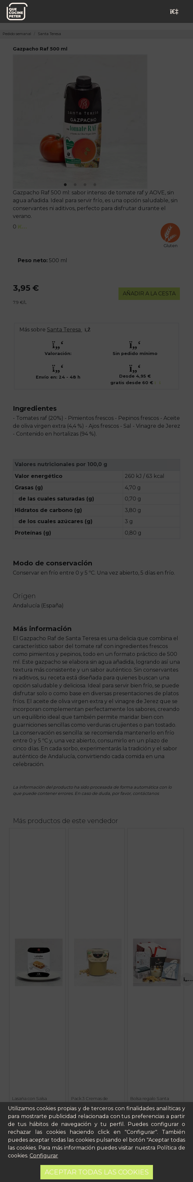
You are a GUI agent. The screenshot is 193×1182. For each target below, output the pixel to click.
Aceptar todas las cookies (97, 1172)
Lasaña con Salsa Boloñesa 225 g (29, 1101)
